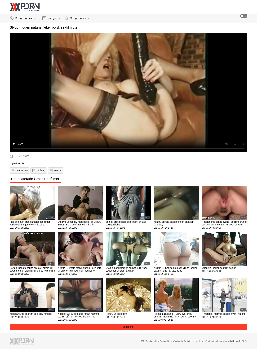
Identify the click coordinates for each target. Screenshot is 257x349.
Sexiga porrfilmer (24, 18)
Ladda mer (128, 326)
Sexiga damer (77, 18)
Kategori (51, 18)
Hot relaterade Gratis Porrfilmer (35, 179)
